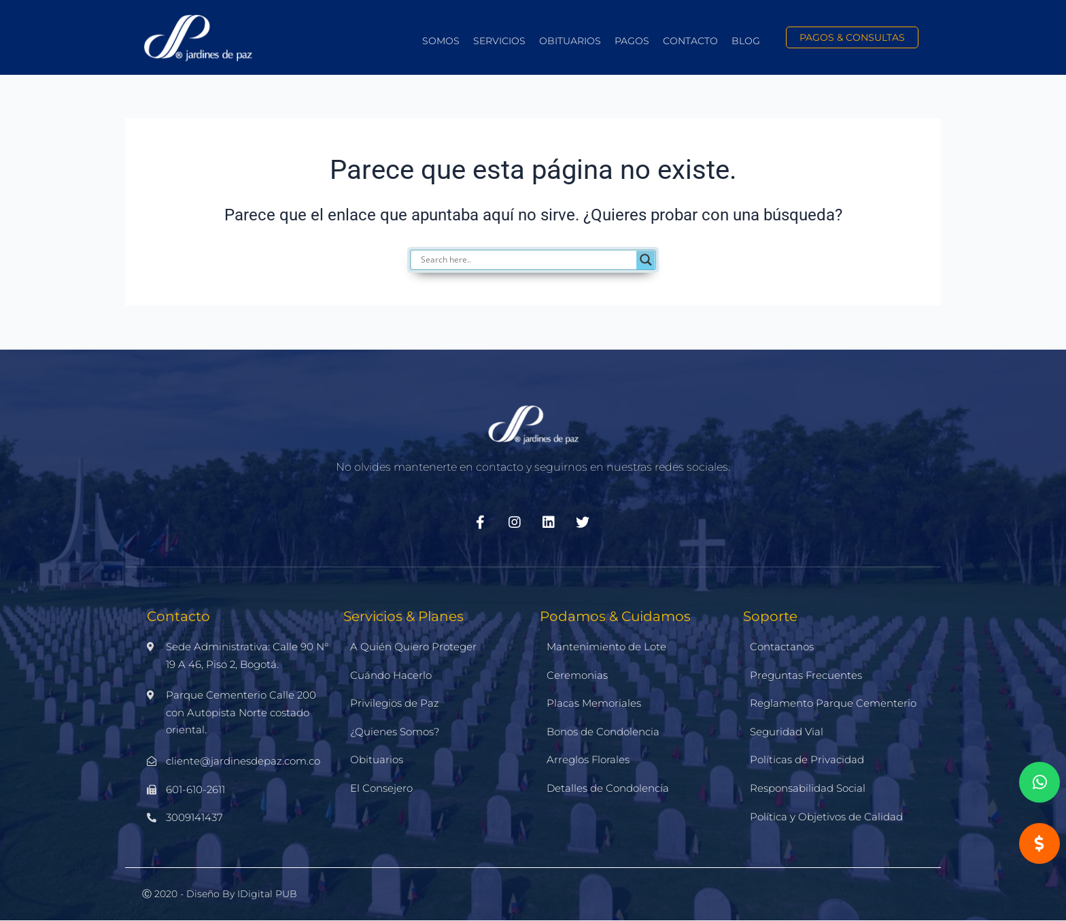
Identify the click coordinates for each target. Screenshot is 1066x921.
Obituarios (570, 41)
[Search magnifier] (645, 259)
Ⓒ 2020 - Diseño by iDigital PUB (219, 894)
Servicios (499, 41)
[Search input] (540, 259)
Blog (746, 41)
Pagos (632, 41)
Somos (441, 41)
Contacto (690, 41)
